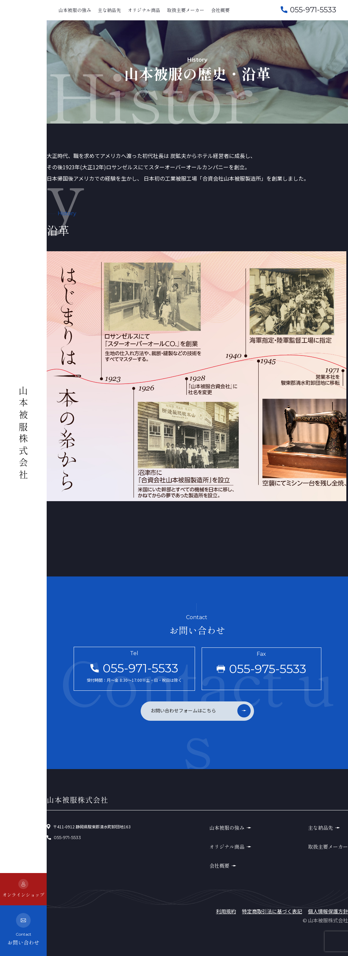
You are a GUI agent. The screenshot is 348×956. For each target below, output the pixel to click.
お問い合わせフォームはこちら (183, 710)
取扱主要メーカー (185, 10)
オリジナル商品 (144, 10)
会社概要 (220, 10)
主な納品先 (109, 10)
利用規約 (226, 911)
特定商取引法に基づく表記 (272, 911)
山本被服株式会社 (23, 434)
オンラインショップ (23, 888)
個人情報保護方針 (328, 911)
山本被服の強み (74, 10)
